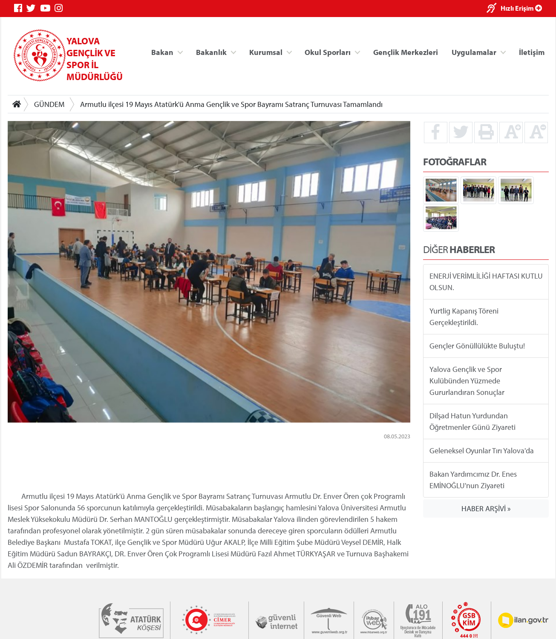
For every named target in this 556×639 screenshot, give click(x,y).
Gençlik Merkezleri (405, 52)
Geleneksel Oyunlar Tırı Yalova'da (481, 450)
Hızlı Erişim (521, 8)
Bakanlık (211, 52)
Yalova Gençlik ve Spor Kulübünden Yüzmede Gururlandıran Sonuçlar (466, 380)
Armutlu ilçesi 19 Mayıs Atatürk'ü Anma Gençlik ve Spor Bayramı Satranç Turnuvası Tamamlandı (231, 104)
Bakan (162, 52)
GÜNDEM (49, 104)
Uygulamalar (474, 52)
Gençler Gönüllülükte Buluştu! (476, 346)
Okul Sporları (328, 52)
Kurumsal (265, 52)
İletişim (531, 52)
